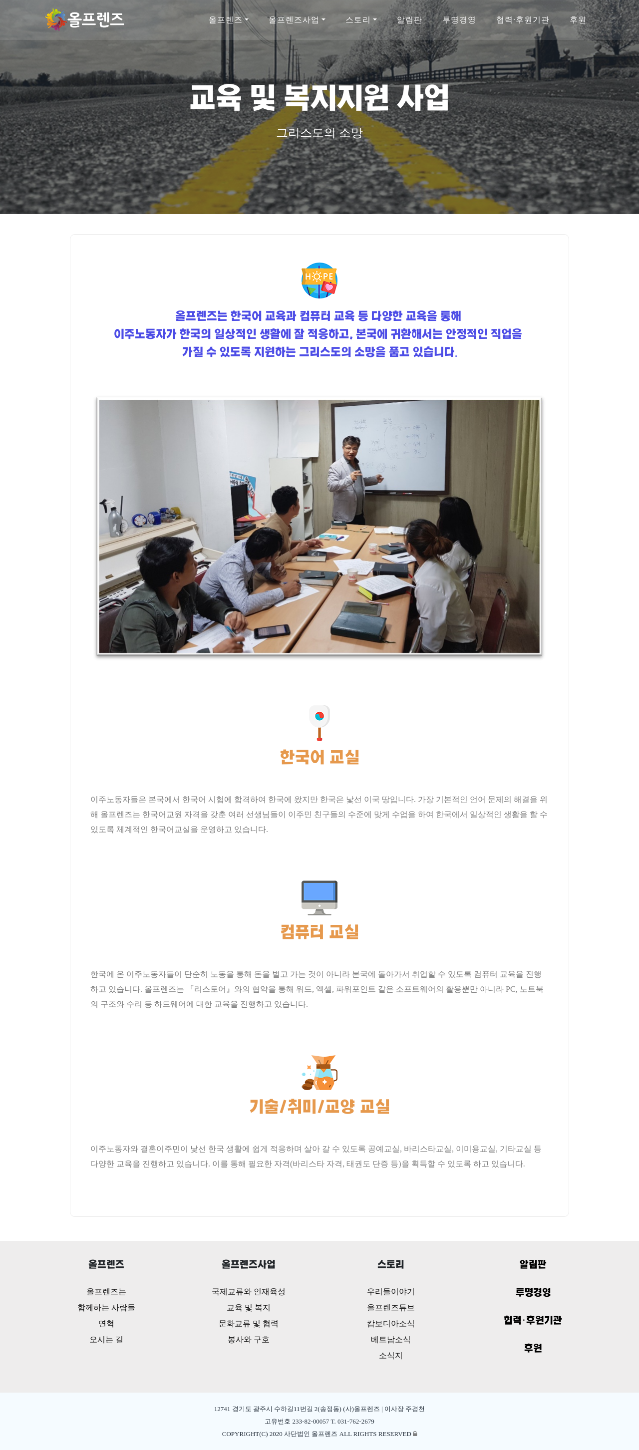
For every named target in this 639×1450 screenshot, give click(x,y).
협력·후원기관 (523, 19)
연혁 (106, 1323)
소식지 (391, 1355)
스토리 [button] (358, 19)
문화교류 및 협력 (249, 1323)
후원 (578, 19)
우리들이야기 (391, 1291)
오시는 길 (106, 1339)
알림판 (409, 19)
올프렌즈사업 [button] (294, 19)
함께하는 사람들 (106, 1307)
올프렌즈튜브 (391, 1307)
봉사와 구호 (249, 1339)
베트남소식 (391, 1339)
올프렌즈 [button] (226, 19)
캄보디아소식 (391, 1323)
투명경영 (459, 19)
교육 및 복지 (249, 1307)
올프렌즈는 (106, 1291)
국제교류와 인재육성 (249, 1291)
